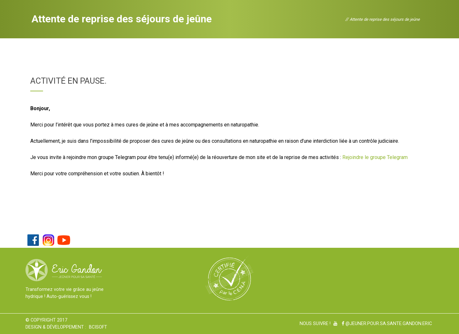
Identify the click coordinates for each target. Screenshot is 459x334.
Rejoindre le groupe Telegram (375, 157)
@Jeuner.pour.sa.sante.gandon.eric (387, 323)
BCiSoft (98, 327)
